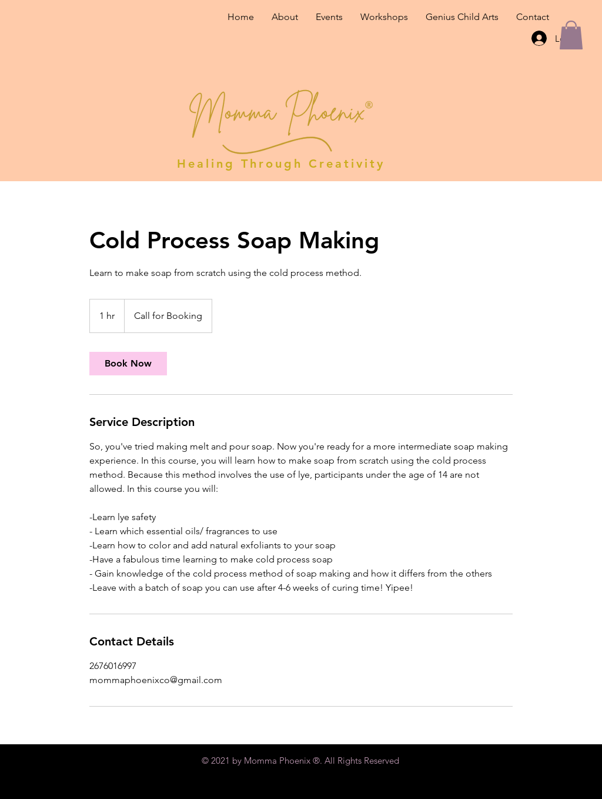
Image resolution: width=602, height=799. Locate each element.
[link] (128, 363)
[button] (571, 35)
